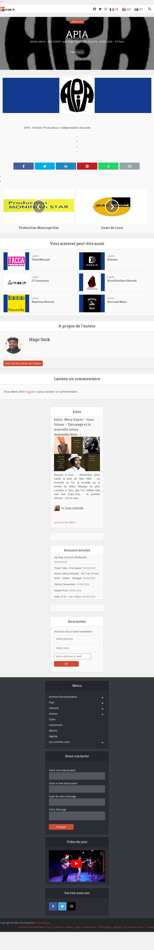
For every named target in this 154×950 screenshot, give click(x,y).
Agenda (53, 736)
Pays (51, 702)
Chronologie (104, 927)
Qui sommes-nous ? (133, 927)
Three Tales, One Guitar (67, 568)
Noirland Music (117, 301)
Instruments (56, 725)
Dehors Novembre (64, 584)
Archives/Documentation (63, 696)
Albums (53, 730)
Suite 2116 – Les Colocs (67, 596)
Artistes (53, 713)
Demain (112, 259)
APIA (77, 34)
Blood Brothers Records (122, 280)
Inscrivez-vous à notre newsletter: (73, 631)
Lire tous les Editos (65, 522)
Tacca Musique (41, 259)
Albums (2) (77, 21)
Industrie (54, 708)
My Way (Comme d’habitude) (70, 557)
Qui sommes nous (59, 742)
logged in (31, 392)
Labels (35, 255)
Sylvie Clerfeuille (74, 508)
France (79, 51)
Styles (52, 719)
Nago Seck (73, 41)
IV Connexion (40, 280)
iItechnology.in (42, 922)
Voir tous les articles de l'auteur (23, 363)
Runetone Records (43, 301)
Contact (150, 927)
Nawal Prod (60, 590)
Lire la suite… (72, 498)
